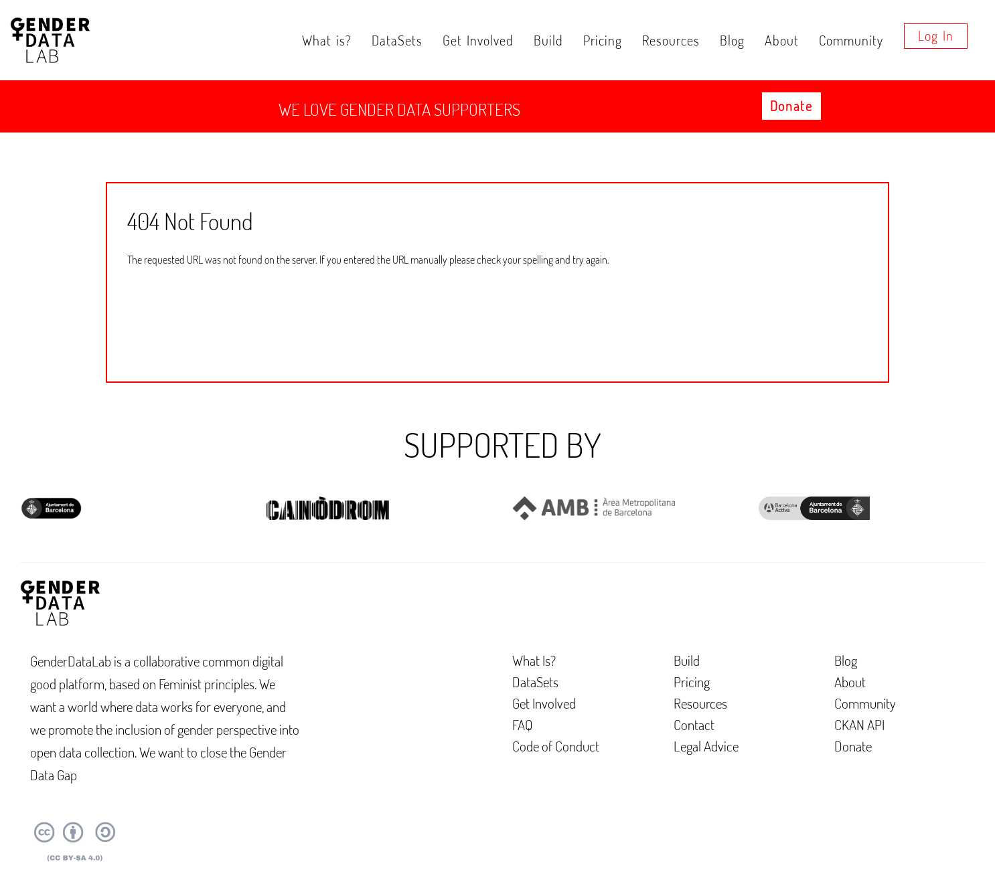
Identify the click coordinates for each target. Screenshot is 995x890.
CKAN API (859, 724)
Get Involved (478, 40)
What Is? (534, 660)
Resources (671, 40)
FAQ (522, 724)
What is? (327, 40)
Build (548, 40)
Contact (694, 724)
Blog (732, 40)
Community (851, 40)
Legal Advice (706, 746)
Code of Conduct (555, 746)
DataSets (397, 40)
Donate (791, 105)
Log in (935, 35)
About (782, 40)
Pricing (602, 40)
